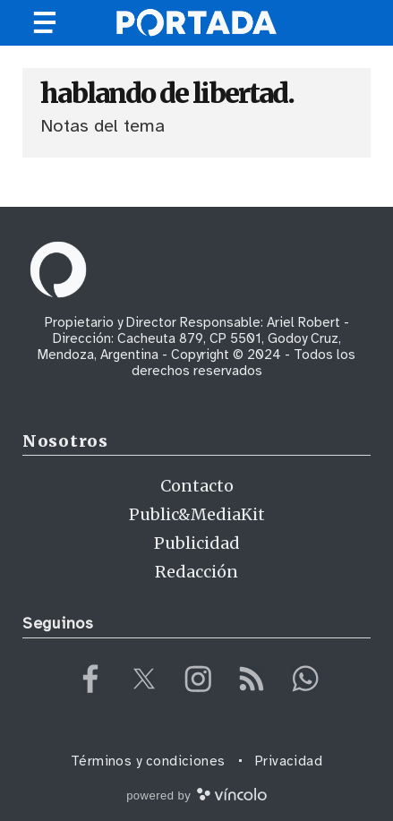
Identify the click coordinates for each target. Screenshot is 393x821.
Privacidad (289, 761)
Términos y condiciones (148, 761)
